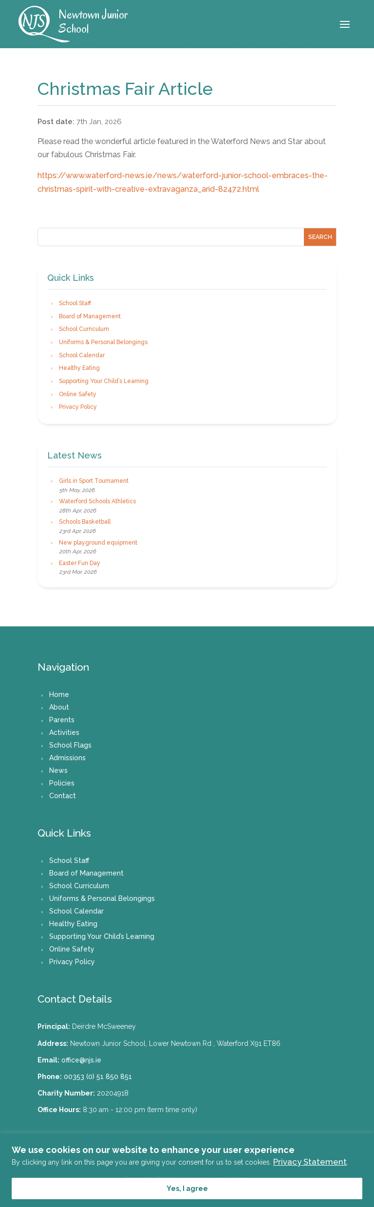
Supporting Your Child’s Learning (104, 381)
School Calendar (82, 355)
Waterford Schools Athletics (97, 501)
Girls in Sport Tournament (94, 480)
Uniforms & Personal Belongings (103, 342)
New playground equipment (98, 542)
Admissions (67, 758)
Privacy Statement (310, 1162)
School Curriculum (84, 329)
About (59, 707)
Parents (62, 720)
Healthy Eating (79, 368)
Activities (64, 732)
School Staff (75, 303)
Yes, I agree (187, 1188)
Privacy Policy (78, 406)
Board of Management (90, 316)
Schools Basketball (85, 521)
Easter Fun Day (79, 563)
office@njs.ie (81, 1060)
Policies (62, 783)
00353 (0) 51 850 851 (98, 1076)
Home (59, 694)
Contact (62, 796)
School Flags (70, 745)
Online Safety (77, 394)
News (58, 770)
